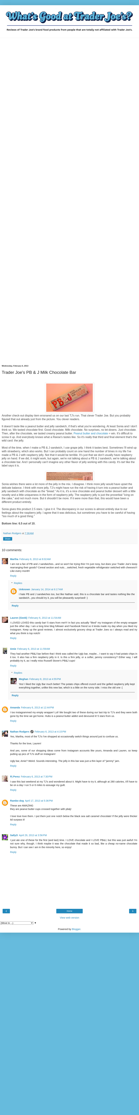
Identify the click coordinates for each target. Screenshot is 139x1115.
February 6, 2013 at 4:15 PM (50, 731)
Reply (13, 575)
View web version (69, 917)
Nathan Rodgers (19, 731)
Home (69, 911)
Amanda (15, 707)
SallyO (14, 835)
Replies (18, 583)
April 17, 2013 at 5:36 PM (39, 800)
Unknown (24, 589)
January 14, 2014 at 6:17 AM (47, 589)
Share (7, 539)
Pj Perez (15, 776)
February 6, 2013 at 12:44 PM (37, 707)
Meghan (23, 679)
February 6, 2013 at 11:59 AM (33, 648)
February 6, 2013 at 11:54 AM (44, 617)
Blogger (76, 929)
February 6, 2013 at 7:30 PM (36, 776)
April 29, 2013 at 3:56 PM (33, 835)
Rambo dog (17, 800)
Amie (13, 648)
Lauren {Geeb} (18, 617)
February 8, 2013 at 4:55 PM (45, 679)
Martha (14, 559)
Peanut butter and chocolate (91, 433)
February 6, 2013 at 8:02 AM (35, 559)
